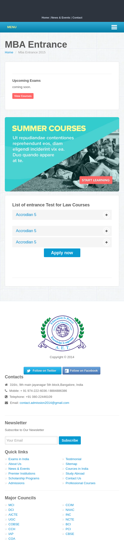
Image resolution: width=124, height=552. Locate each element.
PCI (68, 529)
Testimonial (73, 459)
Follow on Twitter (44, 370)
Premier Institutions (21, 473)
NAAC (70, 510)
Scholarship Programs (23, 478)
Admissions (16, 483)
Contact (77, 17)
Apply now (62, 252)
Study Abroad (75, 473)
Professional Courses (81, 483)
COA (11, 538)
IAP (11, 534)
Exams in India (18, 459)
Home (45, 17)
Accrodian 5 (26, 215)
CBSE (70, 534)
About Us (14, 464)
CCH (11, 529)
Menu (11, 27)
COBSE (14, 524)
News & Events (60, 17)
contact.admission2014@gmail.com (44, 403)
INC (68, 514)
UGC (11, 519)
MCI (11, 505)
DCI (11, 510)
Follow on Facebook (84, 370)
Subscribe (70, 440)
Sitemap (71, 464)
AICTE (13, 514)
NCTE (70, 519)
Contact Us (73, 478)
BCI (68, 524)
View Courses (23, 96)
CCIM (70, 505)
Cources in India (77, 468)
